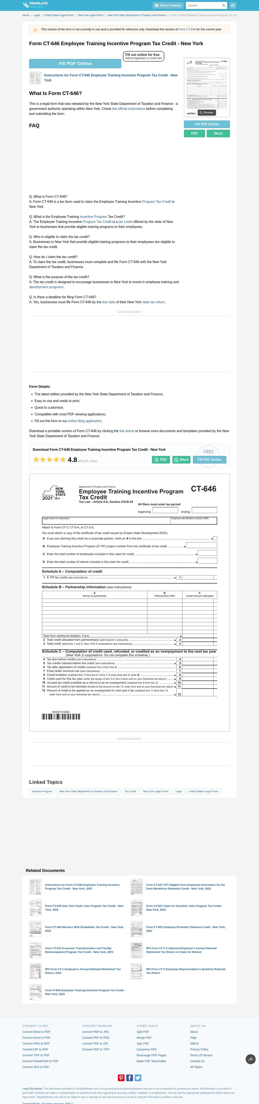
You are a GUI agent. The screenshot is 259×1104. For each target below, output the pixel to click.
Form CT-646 (187, 29)
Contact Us (197, 1061)
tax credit (125, 221)
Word (218, 133)
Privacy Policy (199, 1049)
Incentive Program (93, 216)
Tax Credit (130, 791)
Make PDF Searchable (151, 1061)
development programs (46, 287)
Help (193, 1037)
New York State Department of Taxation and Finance (88, 791)
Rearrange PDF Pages (151, 1055)
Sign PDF (143, 1043)
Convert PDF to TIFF (96, 1049)
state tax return (153, 302)
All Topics (196, 1067)
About (194, 1031)
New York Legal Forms (155, 791)
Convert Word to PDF (37, 1031)
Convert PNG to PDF (36, 1043)
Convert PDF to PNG (96, 1037)
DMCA (194, 1043)
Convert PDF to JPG (95, 1031)
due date (108, 302)
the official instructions (128, 108)
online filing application (85, 421)
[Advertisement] (104, 163)
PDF (194, 133)
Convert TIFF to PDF (36, 1055)
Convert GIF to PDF (35, 1049)
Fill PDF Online (75, 63)
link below (127, 431)
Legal (178, 791)
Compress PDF (147, 1049)
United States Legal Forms (203, 791)
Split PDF (143, 1031)
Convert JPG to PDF (36, 1067)
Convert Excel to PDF (37, 1037)
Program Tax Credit (156, 201)
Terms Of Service (201, 1055)
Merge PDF (144, 1037)
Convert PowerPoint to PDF (41, 1061)
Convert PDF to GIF (95, 1043)
